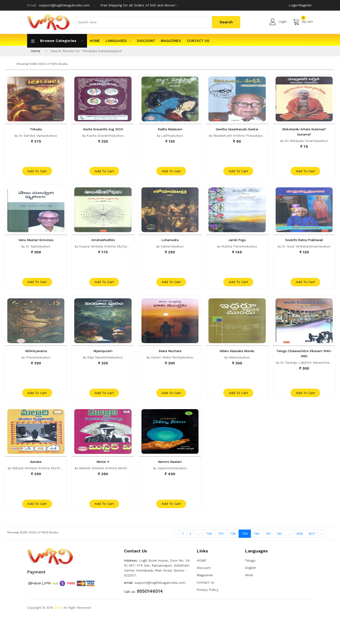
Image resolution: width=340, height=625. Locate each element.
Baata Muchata (170, 355)
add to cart (36, 173)
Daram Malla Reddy (166, 362)
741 (267, 542)
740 (257, 542)
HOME (95, 41)
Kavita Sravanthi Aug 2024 (103, 129)
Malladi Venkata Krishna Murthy (37, 475)
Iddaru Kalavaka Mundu (237, 355)
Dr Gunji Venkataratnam (300, 249)
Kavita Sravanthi (99, 135)
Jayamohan (166, 475)
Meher (233, 362)
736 (209, 542)
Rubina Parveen (233, 249)
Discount (146, 41)
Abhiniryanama (36, 355)
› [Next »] (321, 542)
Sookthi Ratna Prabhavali (304, 242)
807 (312, 542)
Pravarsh (32, 362)
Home (35, 51)
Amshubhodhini (103, 242)
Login (278, 21)
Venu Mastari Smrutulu (36, 242)
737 (221, 542)
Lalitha (166, 135)
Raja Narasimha (99, 362)
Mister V (103, 468)
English (250, 577)
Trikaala (35, 129)
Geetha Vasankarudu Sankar (237, 129)
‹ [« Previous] (175, 542)
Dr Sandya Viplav (32, 135)
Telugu (250, 569)
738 (233, 542)
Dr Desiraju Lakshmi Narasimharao (307, 367)
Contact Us (198, 41)
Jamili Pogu (237, 242)
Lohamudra (170, 242)
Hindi (249, 584)
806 (300, 542)
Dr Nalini (32, 249)
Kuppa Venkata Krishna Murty (102, 249)
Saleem (166, 249)
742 (279, 542)
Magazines (171, 41)
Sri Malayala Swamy (300, 141)
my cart (303, 21)
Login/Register (300, 5)
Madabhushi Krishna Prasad (235, 135)
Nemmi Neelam (169, 468)
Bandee (36, 468)
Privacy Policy (207, 598)
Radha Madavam (170, 129)
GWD (58, 616)
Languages (118, 41)
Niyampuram (102, 355)
